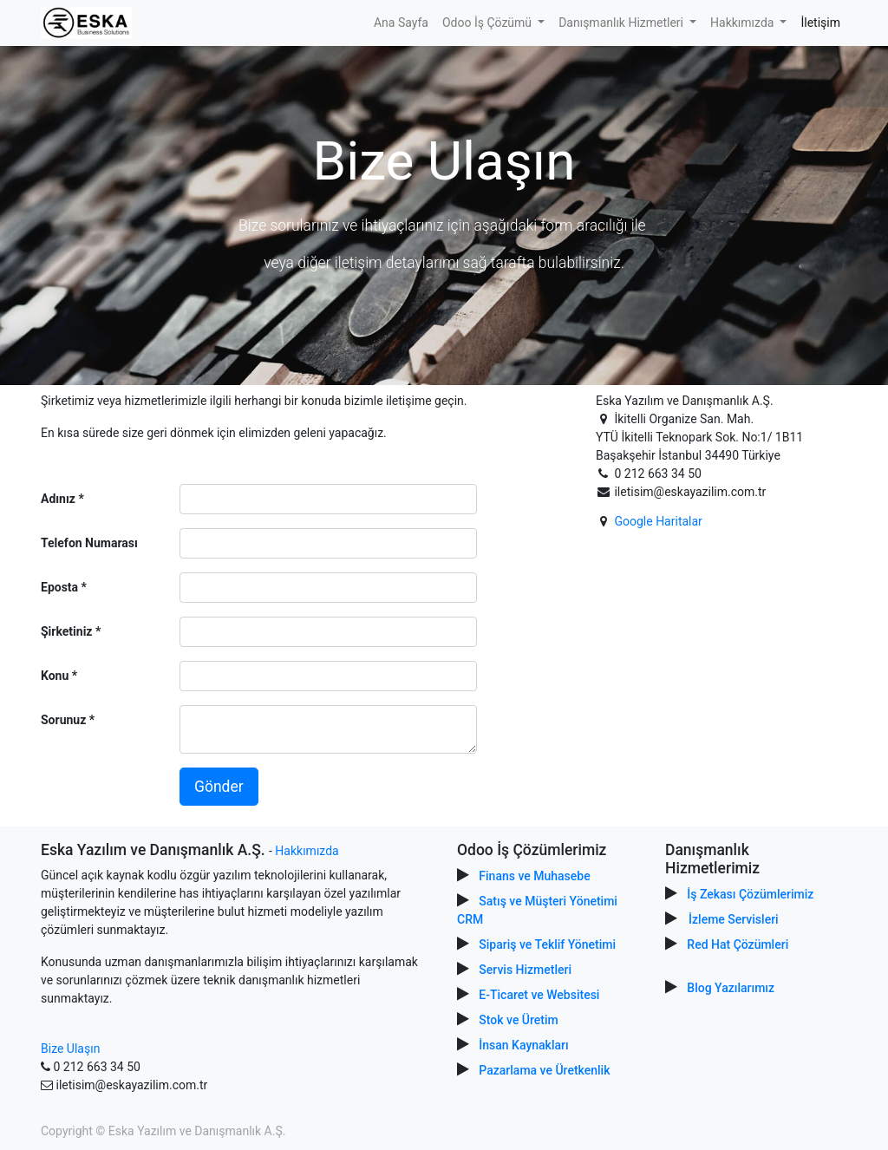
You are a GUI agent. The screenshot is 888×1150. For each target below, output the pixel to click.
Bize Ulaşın (70, 1048)
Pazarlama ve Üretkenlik (544, 1070)
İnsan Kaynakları (523, 1045)
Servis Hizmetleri (525, 970)
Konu (55, 676)
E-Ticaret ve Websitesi (539, 995)
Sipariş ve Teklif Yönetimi (547, 944)
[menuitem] (401, 23)
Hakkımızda (306, 851)
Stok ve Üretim (518, 1020)
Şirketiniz (66, 631)
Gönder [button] (219, 786)
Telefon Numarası (89, 543)
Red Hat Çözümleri (737, 944)
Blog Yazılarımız (730, 988)
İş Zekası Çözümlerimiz (750, 894)
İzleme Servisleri (734, 919)
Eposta (59, 587)
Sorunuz (63, 720)
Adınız (58, 499)
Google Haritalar (658, 521)
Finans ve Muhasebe (534, 876)
